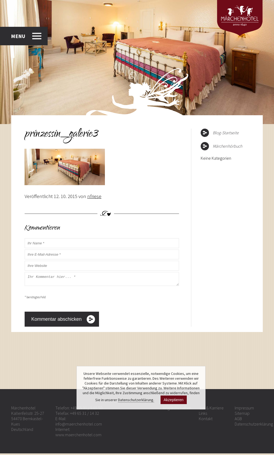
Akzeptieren (174, 400)
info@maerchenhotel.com (78, 425)
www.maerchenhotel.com (78, 436)
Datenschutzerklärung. (136, 399)
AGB (238, 420)
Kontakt (205, 420)
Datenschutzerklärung (254, 425)
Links (203, 414)
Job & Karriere (211, 409)
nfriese (94, 196)
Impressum (244, 409)
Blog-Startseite (226, 132)
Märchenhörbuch (227, 146)
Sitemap (242, 414)
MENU (18, 36)
